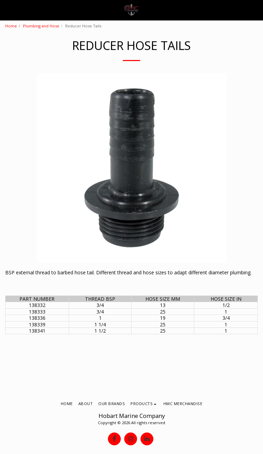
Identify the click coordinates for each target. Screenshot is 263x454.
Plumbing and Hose (41, 25)
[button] (8, 10)
